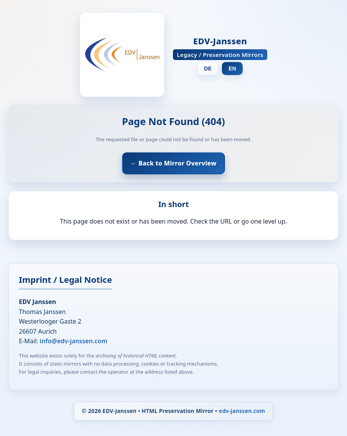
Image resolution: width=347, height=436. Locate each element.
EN (232, 68)
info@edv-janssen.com (73, 341)
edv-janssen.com (242, 410)
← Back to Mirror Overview (173, 163)
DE (207, 68)
